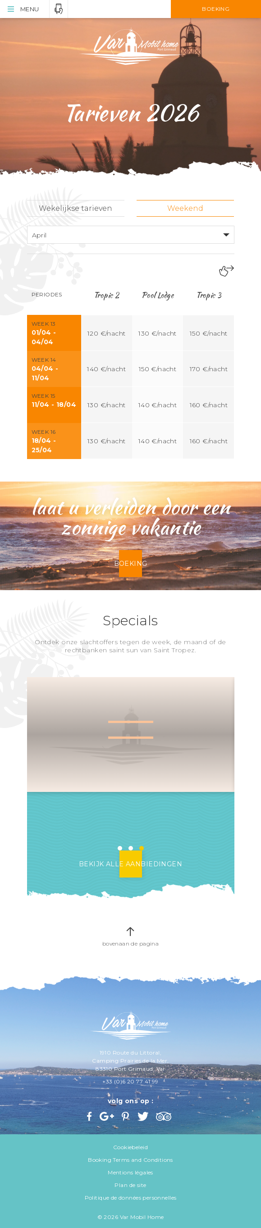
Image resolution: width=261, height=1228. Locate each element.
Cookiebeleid (130, 1147)
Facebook (90, 1116)
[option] (130, 734)
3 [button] (141, 848)
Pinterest (126, 1116)
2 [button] (130, 848)
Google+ (107, 1116)
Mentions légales (130, 1172)
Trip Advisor (165, 1116)
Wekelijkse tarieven (75, 208)
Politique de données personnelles (131, 1197)
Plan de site (130, 1185)
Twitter (143, 1116)
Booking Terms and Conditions (130, 1159)
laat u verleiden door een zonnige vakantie (130, 517)
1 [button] (120, 848)
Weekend (185, 208)
